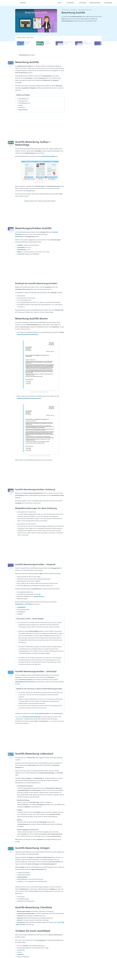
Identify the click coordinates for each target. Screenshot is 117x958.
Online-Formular (21, 924)
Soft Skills (29, 604)
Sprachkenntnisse (39, 596)
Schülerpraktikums (34, 631)
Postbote (26, 945)
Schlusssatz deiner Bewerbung (32, 717)
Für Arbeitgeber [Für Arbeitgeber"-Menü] (108, 3)
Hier (16, 839)
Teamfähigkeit (21, 607)
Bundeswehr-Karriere (95, 3)
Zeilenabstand (21, 249)
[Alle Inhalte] (22, 3)
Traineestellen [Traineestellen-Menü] (70, 3)
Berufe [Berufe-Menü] (60, 3)
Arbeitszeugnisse (22, 877)
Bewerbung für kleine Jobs (84, 10)
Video (63, 19)
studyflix (10, 3)
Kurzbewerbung (47, 76)
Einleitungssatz (19, 495)
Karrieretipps (82, 3)
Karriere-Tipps (65, 10)
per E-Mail (61, 922)
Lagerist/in (20, 954)
